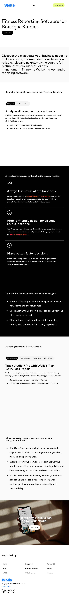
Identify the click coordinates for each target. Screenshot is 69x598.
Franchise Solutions (31, 568)
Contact (50, 573)
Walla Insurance (30, 573)
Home (5, 564)
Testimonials (51, 564)
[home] (9, 5)
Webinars (6, 573)
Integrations (29, 564)
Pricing (49, 568)
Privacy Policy (6, 586)
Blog (4, 568)
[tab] (10, 103)
